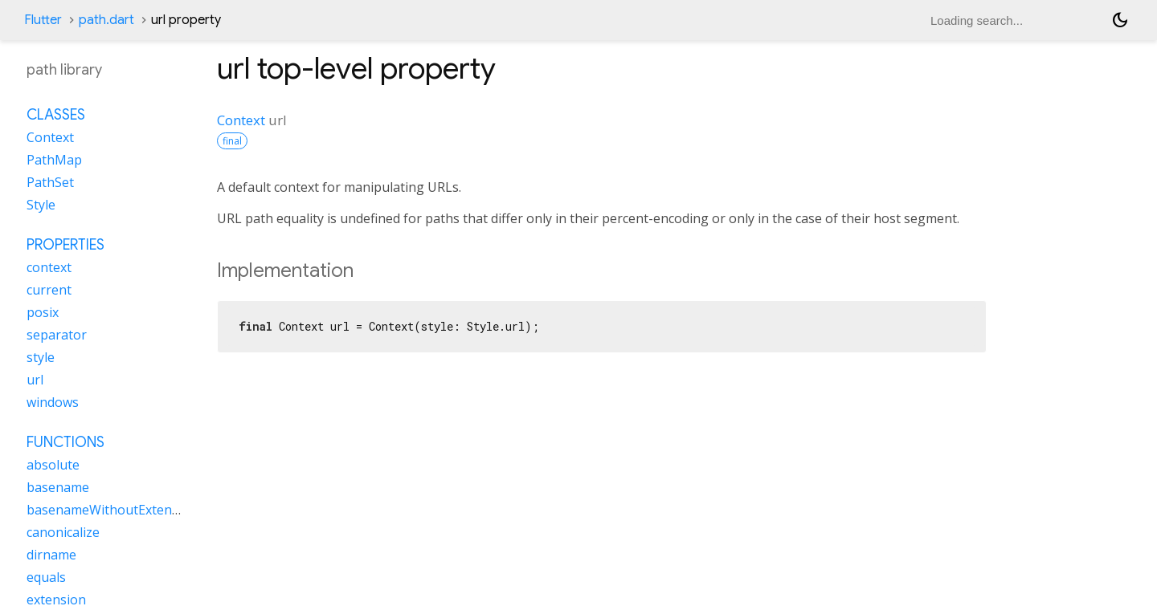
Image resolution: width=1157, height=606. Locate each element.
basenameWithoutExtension (112, 510)
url (35, 379)
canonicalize (63, 532)
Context (241, 120)
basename (58, 487)
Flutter (43, 20)
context (49, 267)
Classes (56, 115)
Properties (65, 245)
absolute (53, 465)
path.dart (106, 20)
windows (53, 402)
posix (43, 312)
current (49, 290)
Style (41, 205)
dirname (51, 554)
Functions (65, 442)
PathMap (54, 160)
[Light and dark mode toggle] (1120, 20)
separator (57, 335)
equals (46, 577)
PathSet (50, 182)
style (41, 357)
